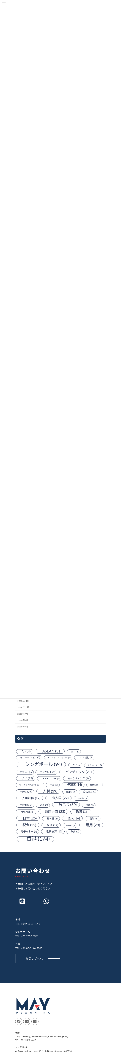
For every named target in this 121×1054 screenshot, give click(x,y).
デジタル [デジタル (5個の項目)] (26, 772)
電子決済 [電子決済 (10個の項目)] (54, 831)
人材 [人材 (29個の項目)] (50, 791)
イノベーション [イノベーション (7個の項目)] (30, 757)
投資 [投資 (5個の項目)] (90, 805)
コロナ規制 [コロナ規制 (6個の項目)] (85, 757)
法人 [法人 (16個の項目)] (74, 818)
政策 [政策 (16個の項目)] (82, 812)
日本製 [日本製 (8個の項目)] (52, 818)
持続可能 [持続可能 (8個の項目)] (27, 812)
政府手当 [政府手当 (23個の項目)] (55, 811)
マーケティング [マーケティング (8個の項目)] (78, 778)
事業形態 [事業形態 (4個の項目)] (95, 785)
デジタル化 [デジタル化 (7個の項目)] (47, 772)
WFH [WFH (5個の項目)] (75, 752)
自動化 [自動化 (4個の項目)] (70, 825)
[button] (34, 958)
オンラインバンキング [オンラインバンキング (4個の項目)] (59, 757)
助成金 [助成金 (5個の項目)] (82, 798)
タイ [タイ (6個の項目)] (76, 765)
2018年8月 (22, 720)
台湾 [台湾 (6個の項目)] (44, 805)
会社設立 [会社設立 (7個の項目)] (89, 792)
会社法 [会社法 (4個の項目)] (70, 792)
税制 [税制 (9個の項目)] (94, 818)
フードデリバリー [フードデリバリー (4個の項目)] (50, 778)
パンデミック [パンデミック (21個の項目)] (78, 772)
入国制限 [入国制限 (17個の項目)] (31, 798)
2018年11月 (23, 701)
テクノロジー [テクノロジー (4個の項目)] (95, 765)
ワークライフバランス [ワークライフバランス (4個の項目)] (30, 785)
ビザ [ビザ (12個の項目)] (27, 778)
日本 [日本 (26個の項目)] (30, 818)
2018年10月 (23, 707)
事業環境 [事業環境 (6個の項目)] (26, 792)
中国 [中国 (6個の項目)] (54, 785)
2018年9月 (22, 713)
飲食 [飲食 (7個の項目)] (75, 832)
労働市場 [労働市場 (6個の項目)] (26, 805)
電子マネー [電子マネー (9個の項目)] (29, 831)
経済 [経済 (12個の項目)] (52, 825)
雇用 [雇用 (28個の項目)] (93, 825)
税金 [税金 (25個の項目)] (29, 825)
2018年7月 (22, 726)
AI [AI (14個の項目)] (26, 751)
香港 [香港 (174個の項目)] (38, 838)
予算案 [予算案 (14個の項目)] (74, 785)
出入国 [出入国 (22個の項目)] (60, 798)
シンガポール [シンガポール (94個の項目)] (43, 764)
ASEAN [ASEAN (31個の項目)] (52, 751)
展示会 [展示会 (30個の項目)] (68, 804)
